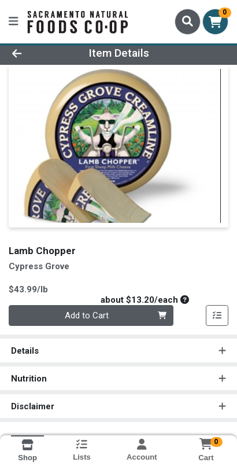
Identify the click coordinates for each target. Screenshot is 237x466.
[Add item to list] (217, 315)
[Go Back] (36, 53)
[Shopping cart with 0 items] (215, 22)
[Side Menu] (13, 22)
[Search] (187, 21)
